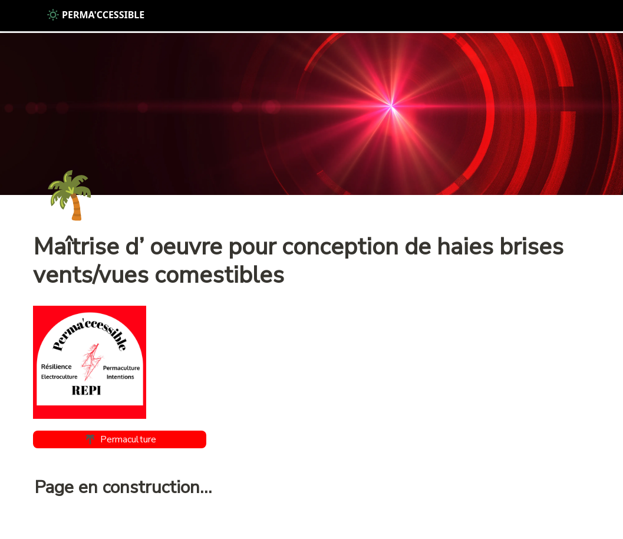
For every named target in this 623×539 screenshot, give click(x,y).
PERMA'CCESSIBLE (95, 14)
